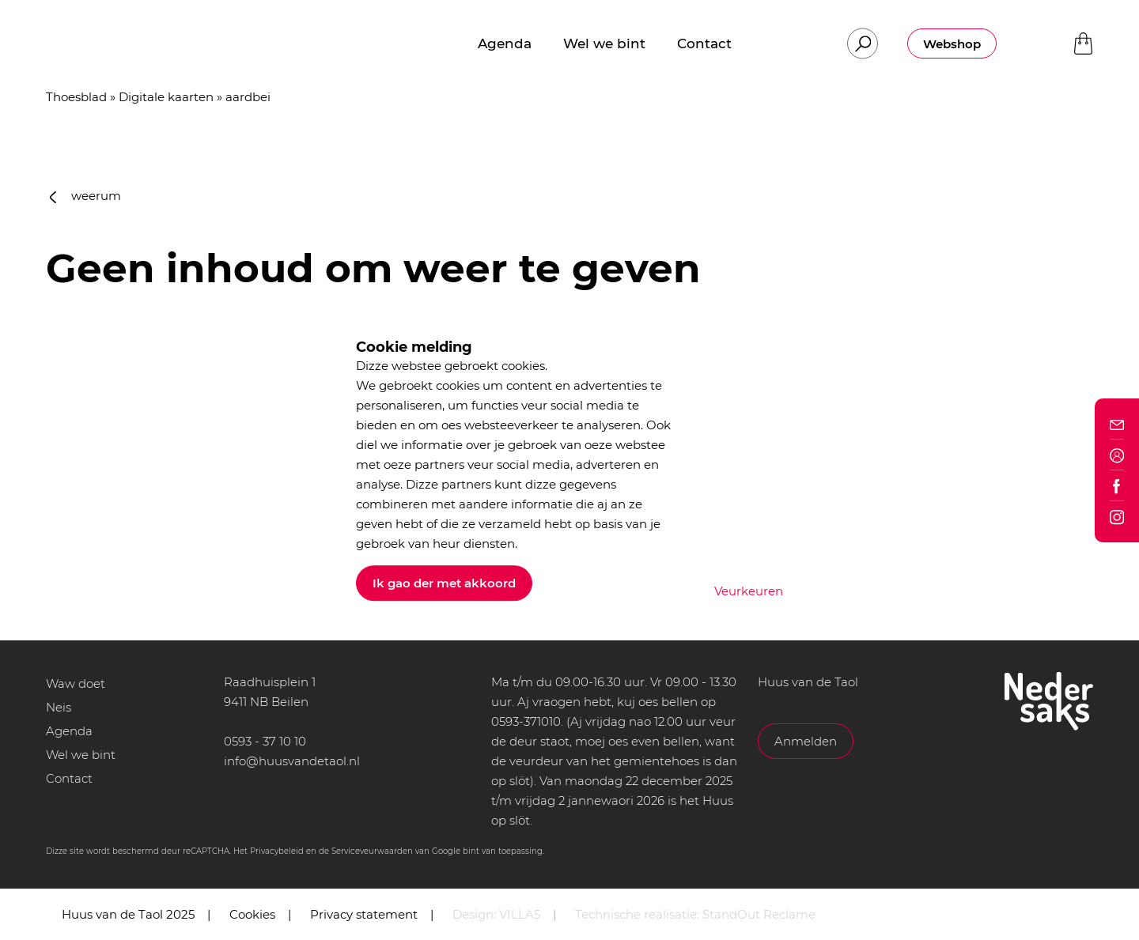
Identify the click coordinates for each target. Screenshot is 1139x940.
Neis (58, 707)
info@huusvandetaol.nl (292, 760)
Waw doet (75, 683)
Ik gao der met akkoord (444, 583)
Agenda (69, 730)
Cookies (252, 914)
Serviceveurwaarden (372, 851)
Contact (69, 778)
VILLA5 (519, 914)
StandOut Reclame (758, 914)
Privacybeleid (277, 851)
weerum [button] (85, 195)
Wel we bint (80, 754)
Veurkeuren (748, 590)
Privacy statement (364, 914)
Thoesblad (76, 96)
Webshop (952, 43)
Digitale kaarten (166, 96)
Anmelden (805, 741)
